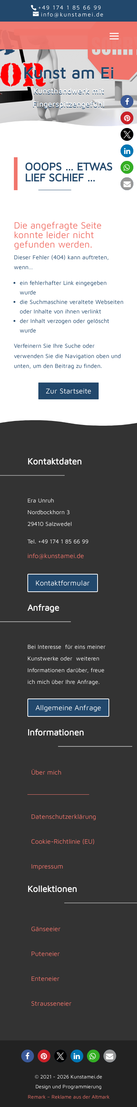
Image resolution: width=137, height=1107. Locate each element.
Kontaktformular (62, 583)
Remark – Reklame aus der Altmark (69, 1096)
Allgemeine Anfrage (68, 707)
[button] (127, 101)
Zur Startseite (68, 391)
